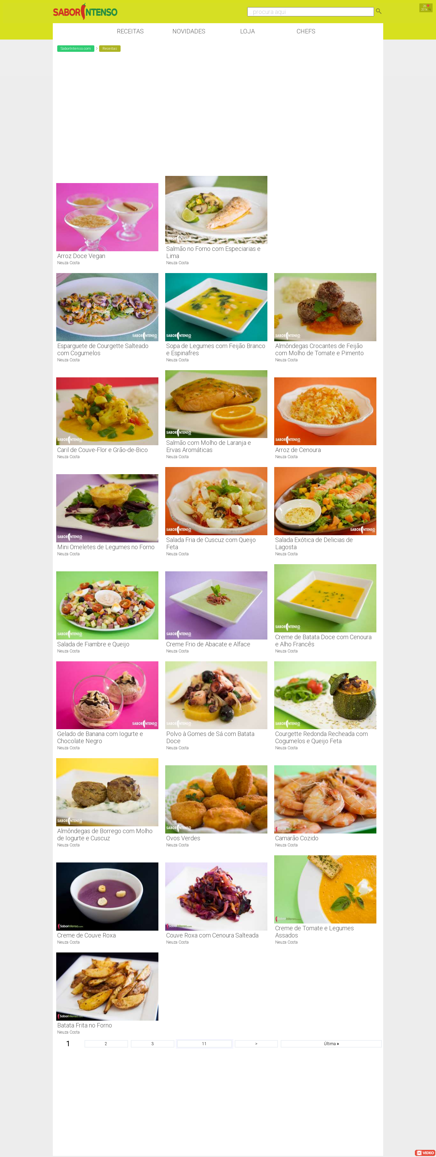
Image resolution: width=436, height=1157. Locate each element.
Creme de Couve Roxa (86, 935)
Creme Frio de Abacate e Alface (208, 644)
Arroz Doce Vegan (81, 255)
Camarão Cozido (296, 838)
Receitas (130, 31)
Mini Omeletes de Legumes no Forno (106, 547)
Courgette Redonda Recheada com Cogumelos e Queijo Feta (321, 737)
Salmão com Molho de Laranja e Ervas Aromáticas (208, 446)
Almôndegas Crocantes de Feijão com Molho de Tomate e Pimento (319, 349)
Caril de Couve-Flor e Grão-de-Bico (102, 449)
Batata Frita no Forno (84, 1025)
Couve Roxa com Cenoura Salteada (212, 935)
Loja (247, 31)
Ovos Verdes (183, 838)
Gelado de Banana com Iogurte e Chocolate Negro (100, 737)
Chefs (306, 31)
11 (204, 1043)
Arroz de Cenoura (298, 449)
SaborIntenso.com (76, 48)
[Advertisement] (325, 162)
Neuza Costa (68, 262)
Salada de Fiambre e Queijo (93, 644)
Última (331, 1043)
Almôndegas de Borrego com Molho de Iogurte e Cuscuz (105, 834)
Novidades (188, 31)
